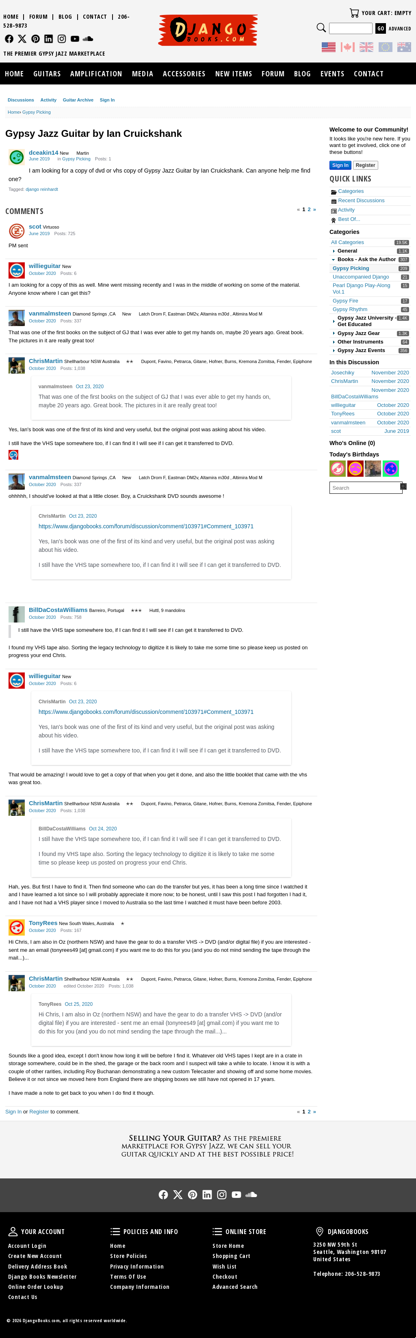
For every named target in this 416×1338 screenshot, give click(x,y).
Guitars (47, 73)
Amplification (96, 73)
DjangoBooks (319, 1231)
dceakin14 (43, 152)
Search (321, 27)
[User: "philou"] (355, 468)
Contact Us (22, 1297)
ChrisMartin (46, 360)
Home (10, 16)
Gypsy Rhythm (350, 309)
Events (332, 73)
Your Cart (354, 12)
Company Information (140, 1286)
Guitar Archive (78, 99)
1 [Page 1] (303, 209)
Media (143, 73)
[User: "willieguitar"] (17, 270)
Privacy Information (137, 1266)
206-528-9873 (363, 1273)
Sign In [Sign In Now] (340, 165)
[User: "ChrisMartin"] (17, 365)
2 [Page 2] (309, 209)
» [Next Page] (314, 209)
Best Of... (345, 219)
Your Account (13, 1231)
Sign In (107, 99)
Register (39, 1112)
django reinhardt (42, 189)
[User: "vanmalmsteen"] (17, 318)
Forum (38, 16)
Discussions (21, 99)
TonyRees (43, 922)
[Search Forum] (403, 486)
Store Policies (128, 1256)
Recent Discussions (358, 200)
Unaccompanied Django (361, 277)
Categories (347, 191)
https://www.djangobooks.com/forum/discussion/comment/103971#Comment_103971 (146, 526)
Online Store (217, 1231)
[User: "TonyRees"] (17, 927)
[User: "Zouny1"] (373, 468)
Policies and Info (115, 1231)
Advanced (400, 29)
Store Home (228, 1245)
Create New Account (35, 1256)
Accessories (184, 73)
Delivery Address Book (37, 1266)
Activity (48, 99)
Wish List (224, 1266)
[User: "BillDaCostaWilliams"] (17, 614)
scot (35, 226)
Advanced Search (235, 1286)
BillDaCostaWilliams (58, 609)
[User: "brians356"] (391, 468)
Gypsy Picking (351, 268)
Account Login (27, 1245)
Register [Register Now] (365, 165)
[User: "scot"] (17, 231)
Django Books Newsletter (42, 1276)
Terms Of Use (128, 1276)
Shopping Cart (231, 1256)
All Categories (347, 242)
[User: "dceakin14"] (17, 157)
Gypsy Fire (345, 301)
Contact (95, 16)
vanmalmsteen (50, 313)
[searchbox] (366, 488)
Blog (65, 16)
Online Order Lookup (35, 1286)
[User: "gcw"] (337, 468)
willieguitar (45, 265)
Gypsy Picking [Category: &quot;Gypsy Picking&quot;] (76, 158)
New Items (233, 73)
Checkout (224, 1276)
